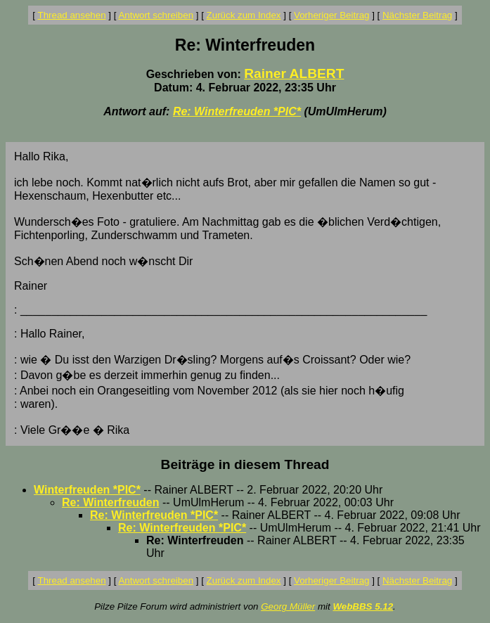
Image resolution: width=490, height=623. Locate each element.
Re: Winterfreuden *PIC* (237, 111)
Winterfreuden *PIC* (87, 490)
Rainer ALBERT (294, 73)
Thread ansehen (72, 15)
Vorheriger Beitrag (331, 15)
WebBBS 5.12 (363, 606)
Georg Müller (288, 606)
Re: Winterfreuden (111, 502)
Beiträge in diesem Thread (245, 464)
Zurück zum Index (244, 15)
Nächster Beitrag (417, 15)
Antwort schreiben (155, 15)
